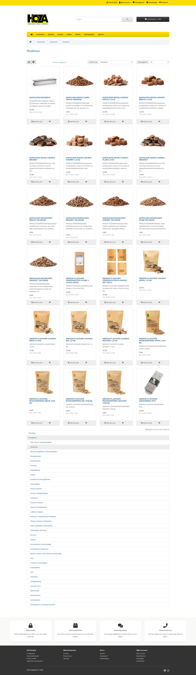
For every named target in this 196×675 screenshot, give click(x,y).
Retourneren (67, 656)
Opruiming (31, 433)
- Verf (30, 572)
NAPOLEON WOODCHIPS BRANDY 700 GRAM (77, 219)
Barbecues (53, 42)
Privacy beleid (31, 658)
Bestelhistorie (141, 656)
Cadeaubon (104, 656)
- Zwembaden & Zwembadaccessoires (41, 605)
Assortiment (40, 34)
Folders (69, 34)
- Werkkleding (33, 591)
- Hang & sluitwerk (35, 489)
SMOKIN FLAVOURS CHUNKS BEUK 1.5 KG (42, 340)
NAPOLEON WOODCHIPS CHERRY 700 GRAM (113, 219)
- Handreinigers (34, 484)
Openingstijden (89, 34)
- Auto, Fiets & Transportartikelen (40, 442)
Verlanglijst (140, 658)
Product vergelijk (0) (59, 62)
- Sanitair (32, 540)
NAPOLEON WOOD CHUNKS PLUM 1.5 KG (115, 159)
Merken (77, 34)
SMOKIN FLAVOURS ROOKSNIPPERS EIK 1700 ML (79, 400)
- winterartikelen (34, 600)
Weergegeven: (143, 62)
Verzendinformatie (33, 656)
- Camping (32, 465)
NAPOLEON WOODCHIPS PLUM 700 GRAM (150, 219)
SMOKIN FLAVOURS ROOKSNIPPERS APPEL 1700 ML (152, 341)
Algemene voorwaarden (35, 661)
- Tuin (30, 558)
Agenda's (101, 34)
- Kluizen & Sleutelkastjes (37, 507)
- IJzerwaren (33, 498)
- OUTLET (32, 535)
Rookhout (66, 42)
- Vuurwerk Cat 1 (34, 586)
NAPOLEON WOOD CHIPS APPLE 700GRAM (78, 98)
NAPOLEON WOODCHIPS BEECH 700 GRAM (40, 219)
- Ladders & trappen (35, 512)
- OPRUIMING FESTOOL (37, 530)
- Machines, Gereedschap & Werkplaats (42, 516)
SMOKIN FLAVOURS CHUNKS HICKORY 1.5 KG (115, 340)
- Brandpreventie (34, 456)
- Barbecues (33, 447)
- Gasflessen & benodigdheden (39, 479)
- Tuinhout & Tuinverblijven (37, 563)
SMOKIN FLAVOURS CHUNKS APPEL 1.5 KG (152, 279)
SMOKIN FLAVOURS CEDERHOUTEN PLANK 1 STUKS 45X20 (77, 280)
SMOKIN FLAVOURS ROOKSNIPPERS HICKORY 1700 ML (114, 401)
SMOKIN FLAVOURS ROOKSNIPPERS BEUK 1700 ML (42, 401)
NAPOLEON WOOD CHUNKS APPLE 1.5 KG (115, 98)
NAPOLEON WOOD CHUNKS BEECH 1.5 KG (152, 98)
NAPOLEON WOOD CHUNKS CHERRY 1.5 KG (79, 159)
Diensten (51, 34)
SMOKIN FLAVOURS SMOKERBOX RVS (148, 400)
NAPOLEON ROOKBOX (39, 97)
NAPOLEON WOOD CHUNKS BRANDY (42, 159)
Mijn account (140, 653)
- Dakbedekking (34, 470)
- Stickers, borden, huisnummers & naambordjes (45, 554)
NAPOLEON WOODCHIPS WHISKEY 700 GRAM (40, 279)
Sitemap (66, 658)
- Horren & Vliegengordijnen (38, 493)
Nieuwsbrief (140, 661)
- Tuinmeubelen (34, 567)
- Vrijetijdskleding (34, 581)
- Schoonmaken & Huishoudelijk (39, 544)
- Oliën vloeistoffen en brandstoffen (40, 526)
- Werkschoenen (34, 595)
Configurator (31, 653)
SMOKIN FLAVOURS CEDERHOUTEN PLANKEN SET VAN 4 (114, 280)
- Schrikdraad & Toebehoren (38, 549)
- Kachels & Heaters (35, 503)
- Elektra (31, 475)
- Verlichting (33, 577)
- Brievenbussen (34, 461)
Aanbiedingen (104, 658)
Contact (60, 34)
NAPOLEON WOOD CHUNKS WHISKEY (152, 159)
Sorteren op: (93, 62)
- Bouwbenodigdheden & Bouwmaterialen (42, 452)
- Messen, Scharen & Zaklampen (40, 521)
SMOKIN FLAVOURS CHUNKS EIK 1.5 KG (79, 340)
